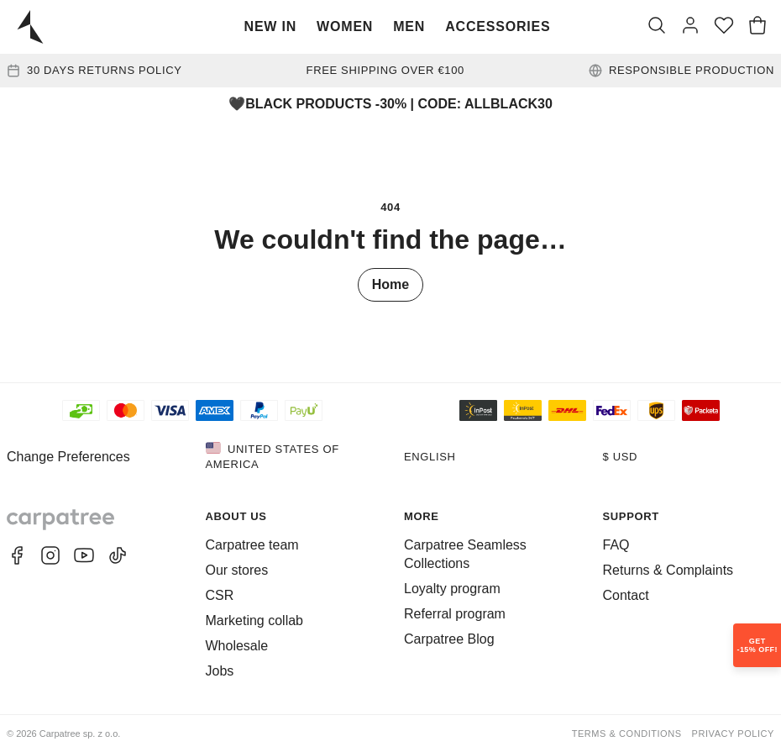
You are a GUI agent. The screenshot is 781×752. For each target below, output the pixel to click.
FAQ (616, 545)
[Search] (657, 27)
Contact (626, 595)
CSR (220, 595)
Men (409, 26)
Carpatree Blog (449, 639)
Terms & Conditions (627, 733)
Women (345, 26)
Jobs (220, 671)
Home (390, 284)
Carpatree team (252, 545)
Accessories (497, 26)
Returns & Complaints (668, 570)
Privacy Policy (733, 733)
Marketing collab (255, 620)
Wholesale (237, 646)
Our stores (237, 570)
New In (270, 26)
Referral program (455, 614)
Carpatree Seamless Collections (465, 554)
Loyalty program (452, 588)
